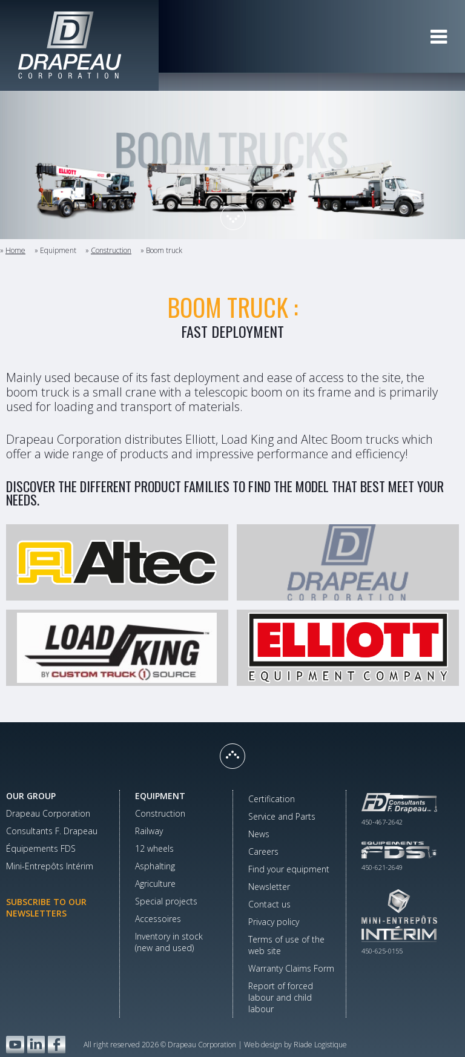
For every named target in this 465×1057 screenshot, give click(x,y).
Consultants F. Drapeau (51, 831)
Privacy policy (273, 921)
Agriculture (155, 883)
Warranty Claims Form (291, 968)
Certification (271, 799)
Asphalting (155, 866)
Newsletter (269, 886)
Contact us (269, 904)
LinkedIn (36, 1044)
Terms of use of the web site (286, 945)
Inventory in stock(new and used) (169, 941)
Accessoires (158, 918)
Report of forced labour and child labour (280, 997)
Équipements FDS (41, 848)
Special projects (166, 901)
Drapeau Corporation (48, 813)
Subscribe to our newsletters (46, 907)
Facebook (56, 1044)
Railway (149, 831)
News (258, 834)
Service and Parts (281, 816)
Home (15, 250)
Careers (263, 851)
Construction (111, 250)
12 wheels (154, 848)
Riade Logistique (320, 1044)
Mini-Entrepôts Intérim (49, 866)
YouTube (15, 1044)
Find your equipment (288, 869)
